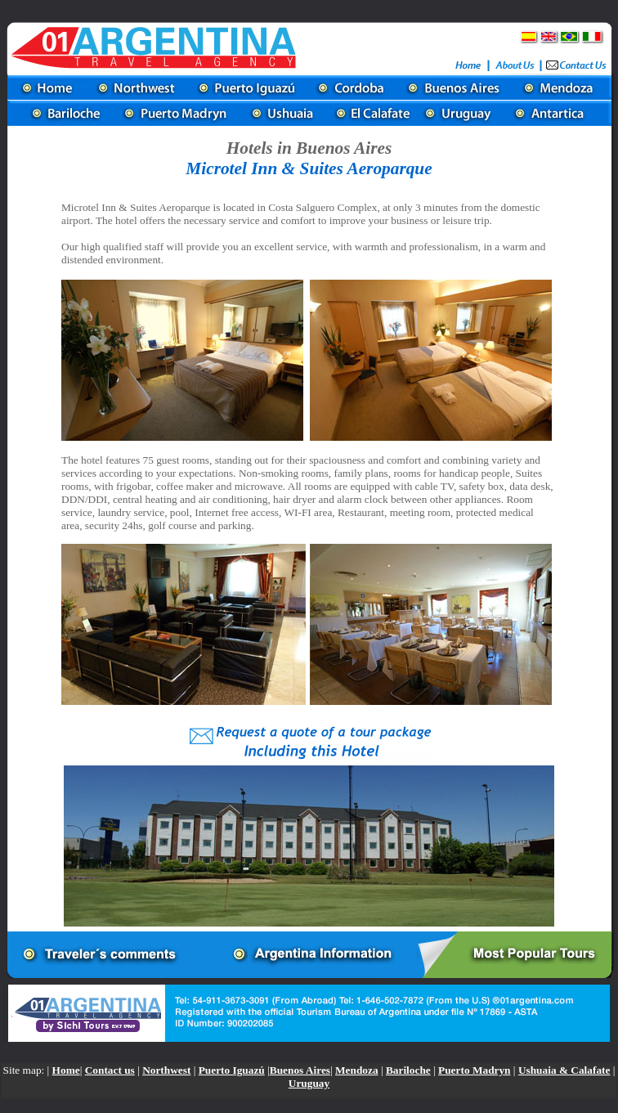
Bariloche (408, 1070)
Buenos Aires (300, 1070)
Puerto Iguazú (232, 1070)
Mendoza (356, 1070)
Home (66, 1070)
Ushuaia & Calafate (564, 1070)
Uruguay (309, 1083)
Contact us (110, 1070)
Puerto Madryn (474, 1070)
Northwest (166, 1070)
